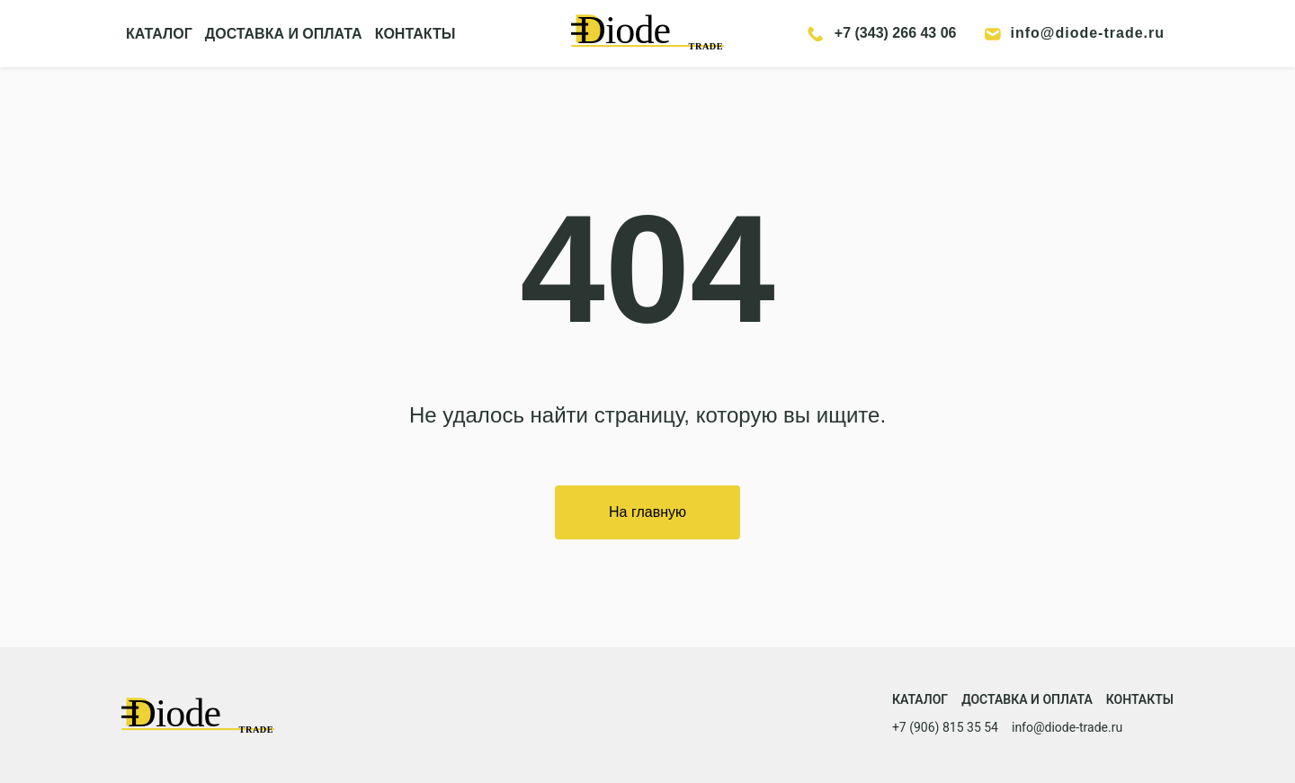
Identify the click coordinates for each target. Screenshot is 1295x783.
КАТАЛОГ (159, 33)
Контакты (1140, 699)
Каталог (920, 699)
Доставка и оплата (1027, 699)
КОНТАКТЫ (415, 33)
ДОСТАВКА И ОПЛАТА (283, 33)
